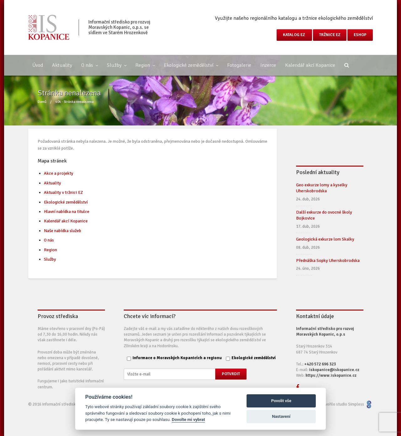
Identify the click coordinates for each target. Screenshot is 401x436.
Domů (42, 102)
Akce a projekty (58, 173)
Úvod (37, 65)
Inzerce (268, 65)
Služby (116, 65)
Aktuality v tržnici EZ (63, 192)
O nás (89, 65)
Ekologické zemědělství (191, 65)
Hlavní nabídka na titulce (66, 211)
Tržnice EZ (329, 34)
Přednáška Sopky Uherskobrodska (328, 260)
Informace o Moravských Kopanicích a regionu (177, 357)
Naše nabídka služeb (62, 230)
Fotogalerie (239, 65)
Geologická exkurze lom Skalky (325, 239)
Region (145, 65)
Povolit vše (281, 400)
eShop (360, 34)
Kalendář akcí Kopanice (310, 65)
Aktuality (62, 65)
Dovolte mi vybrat (188, 419)
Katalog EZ (294, 34)
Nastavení (281, 416)
